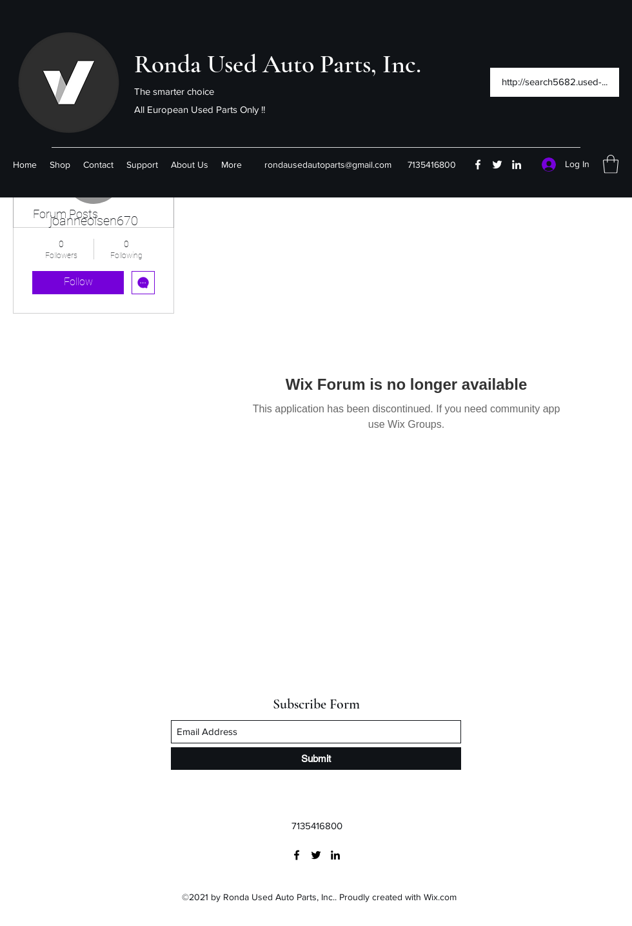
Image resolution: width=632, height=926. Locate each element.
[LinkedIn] (516, 164)
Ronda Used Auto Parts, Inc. (277, 63)
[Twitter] (497, 164)
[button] (610, 164)
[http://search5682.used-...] (554, 82)
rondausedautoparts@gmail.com (327, 164)
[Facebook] (477, 164)
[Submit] (316, 758)
